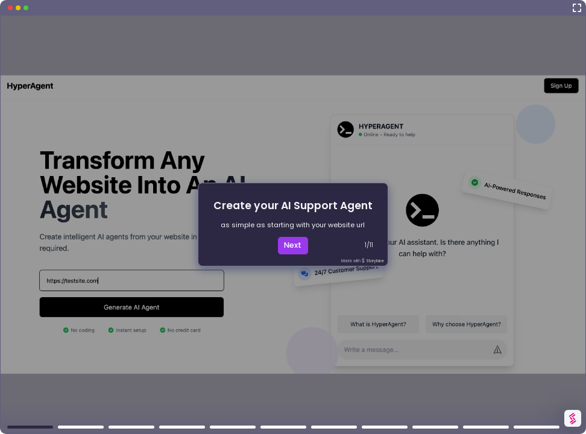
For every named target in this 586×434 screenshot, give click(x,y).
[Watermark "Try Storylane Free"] (572, 418)
